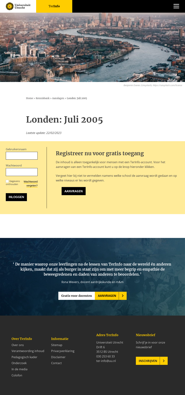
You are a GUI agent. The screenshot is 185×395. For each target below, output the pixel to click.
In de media (19, 369)
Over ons (18, 345)
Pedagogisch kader (24, 357)
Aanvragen (73, 191)
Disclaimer (58, 357)
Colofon (17, 375)
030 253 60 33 (105, 356)
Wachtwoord (14, 165)
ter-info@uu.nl (106, 361)
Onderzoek (19, 363)
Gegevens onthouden (13, 183)
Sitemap (56, 345)
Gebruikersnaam (16, 149)
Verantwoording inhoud (28, 351)
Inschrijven (148, 361)
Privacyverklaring (62, 351)
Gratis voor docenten (76, 296)
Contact (56, 363)
